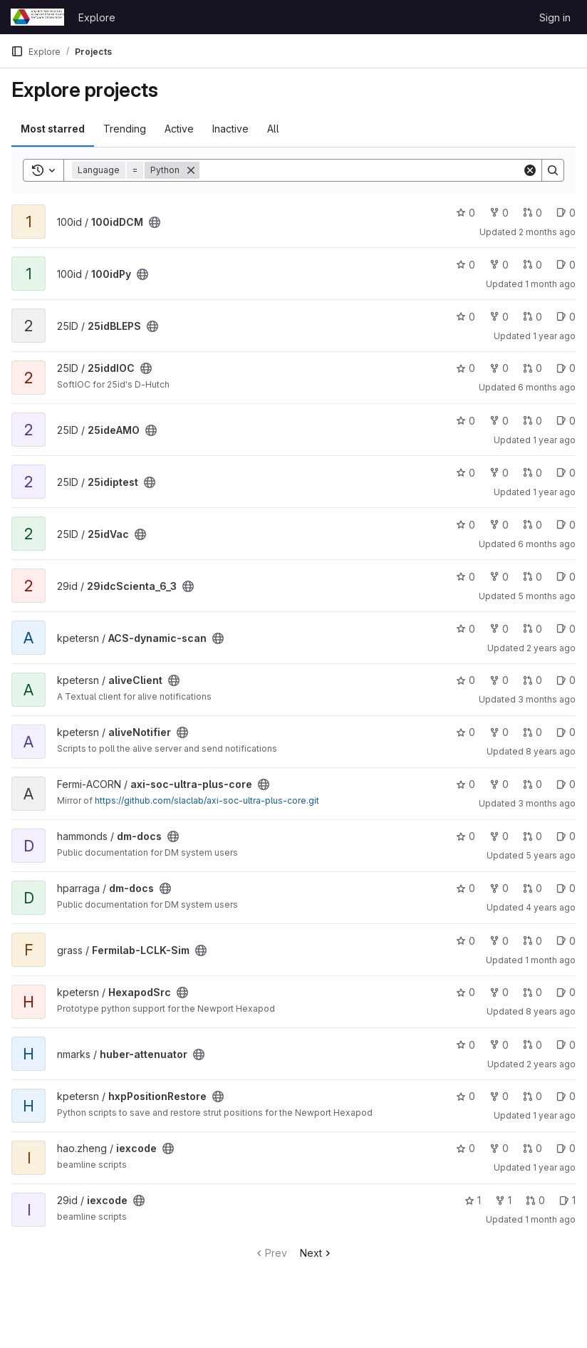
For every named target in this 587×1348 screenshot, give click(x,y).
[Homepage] (37, 17)
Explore (96, 17)
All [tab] (273, 129)
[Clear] (530, 170)
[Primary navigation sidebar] (17, 51)
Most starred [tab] (53, 129)
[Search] (360, 170)
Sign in (555, 17)
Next (316, 1253)
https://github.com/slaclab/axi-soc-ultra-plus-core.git (207, 800)
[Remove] (190, 170)
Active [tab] (179, 129)
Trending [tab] (124, 129)
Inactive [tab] (230, 129)
